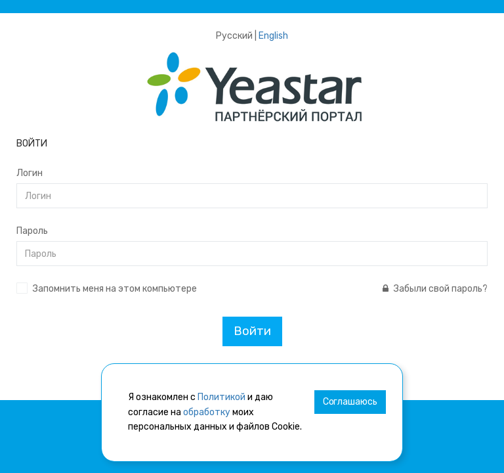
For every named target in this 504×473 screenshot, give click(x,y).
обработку (206, 412)
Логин (29, 173)
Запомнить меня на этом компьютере (115, 288)
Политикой (221, 397)
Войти (252, 331)
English (273, 35)
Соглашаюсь (350, 401)
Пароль (32, 230)
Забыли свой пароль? (435, 288)
